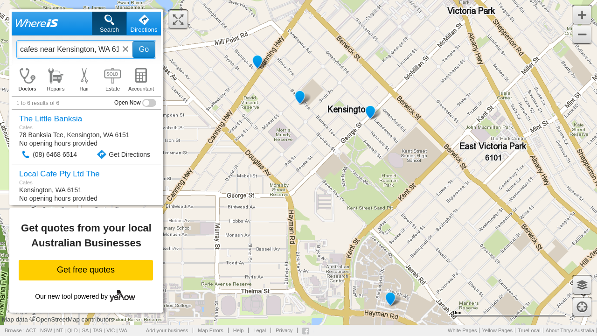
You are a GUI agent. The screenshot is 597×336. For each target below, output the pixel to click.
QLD (72, 330)
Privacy (284, 330)
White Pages (462, 330)
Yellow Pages (497, 330)
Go (144, 49)
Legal (259, 330)
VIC (110, 330)
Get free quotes (86, 269)
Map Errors (210, 330)
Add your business (167, 330)
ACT (31, 330)
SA (85, 330)
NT (59, 330)
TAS (98, 330)
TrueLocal (529, 330)
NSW (46, 330)
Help (238, 330)
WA (123, 330)
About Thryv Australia (570, 330)
